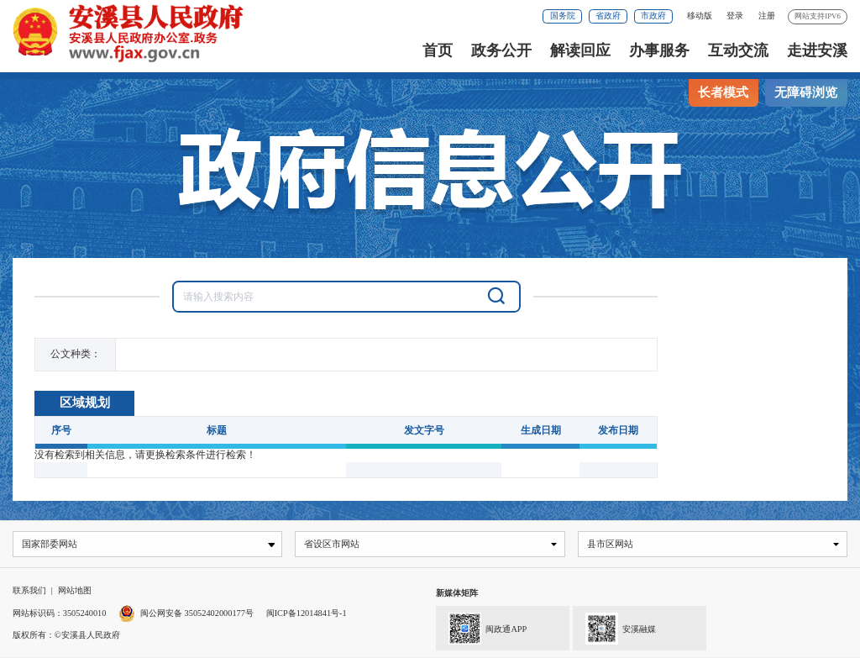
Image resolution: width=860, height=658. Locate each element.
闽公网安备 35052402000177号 (186, 614)
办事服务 (659, 50)
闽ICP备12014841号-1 (306, 614)
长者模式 (723, 92)
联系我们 (29, 591)
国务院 (562, 15)
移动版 (699, 15)
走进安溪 (817, 50)
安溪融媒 (614, 627)
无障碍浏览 (805, 92)
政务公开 (501, 50)
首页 (437, 50)
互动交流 (738, 50)
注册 (766, 15)
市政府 (653, 15)
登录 (734, 15)
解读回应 (580, 50)
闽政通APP (481, 627)
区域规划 (85, 402)
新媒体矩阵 (457, 593)
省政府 (608, 15)
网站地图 (75, 591)
